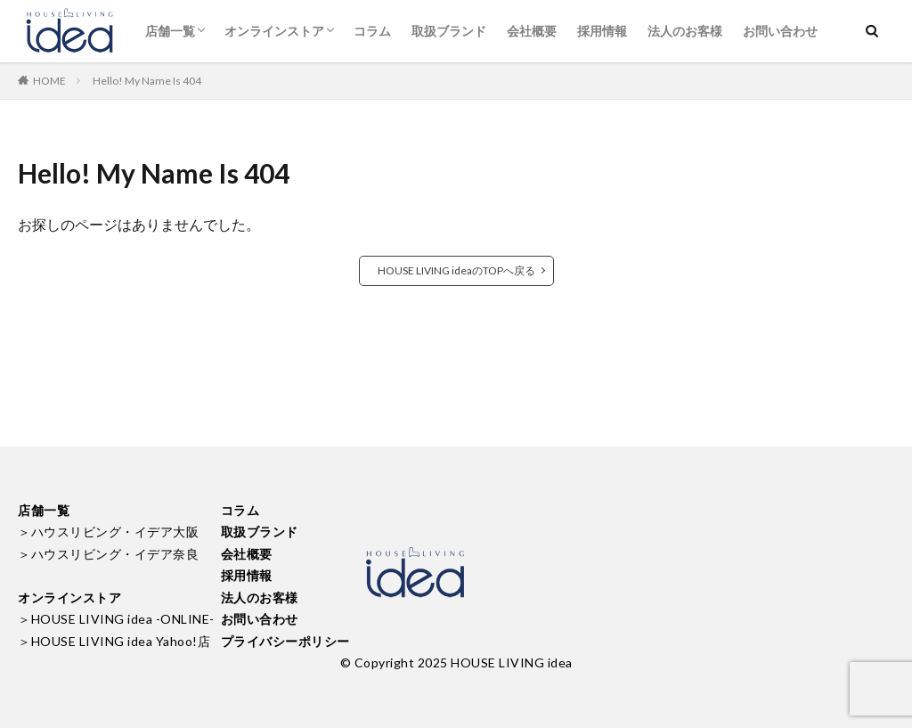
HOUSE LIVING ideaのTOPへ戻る (456, 270)
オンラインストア (274, 30)
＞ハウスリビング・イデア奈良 (108, 553)
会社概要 (532, 30)
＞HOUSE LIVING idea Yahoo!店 (114, 641)
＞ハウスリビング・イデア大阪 (108, 531)
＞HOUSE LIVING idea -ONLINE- (116, 618)
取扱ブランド (448, 30)
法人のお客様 (684, 30)
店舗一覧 (170, 30)
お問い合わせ (780, 30)
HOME (49, 80)
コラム (372, 30)
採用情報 (602, 30)
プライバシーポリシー (285, 641)
